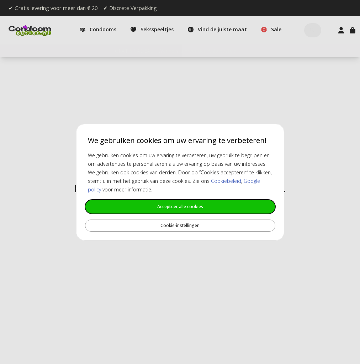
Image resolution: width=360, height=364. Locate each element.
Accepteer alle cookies (180, 207)
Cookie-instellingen (180, 225)
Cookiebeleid (226, 181)
